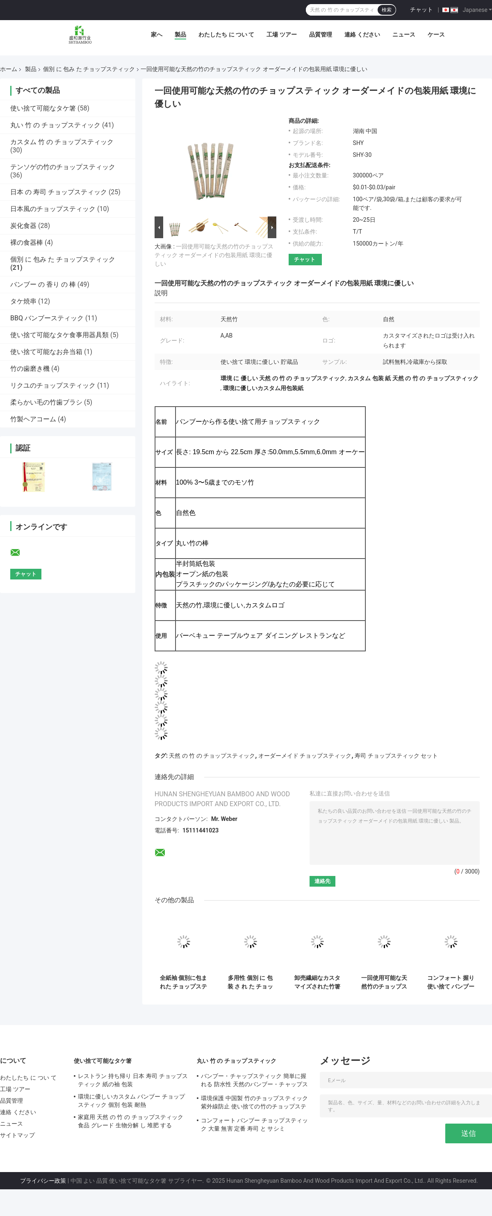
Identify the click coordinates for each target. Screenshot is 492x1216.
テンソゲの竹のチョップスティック (62, 167)
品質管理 (320, 34)
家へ (156, 34)
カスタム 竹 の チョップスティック (62, 142)
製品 (180, 34)
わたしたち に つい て (226, 34)
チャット (421, 9)
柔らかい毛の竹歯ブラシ (46, 402)
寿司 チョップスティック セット (396, 755)
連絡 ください (362, 34)
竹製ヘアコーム (33, 419)
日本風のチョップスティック (53, 209)
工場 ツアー (281, 34)
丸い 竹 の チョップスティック (55, 125)
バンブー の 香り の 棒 (43, 284)
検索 (387, 10)
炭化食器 (23, 226)
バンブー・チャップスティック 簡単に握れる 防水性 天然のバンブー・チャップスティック (254, 1081)
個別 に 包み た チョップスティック (89, 69)
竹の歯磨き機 (30, 368)
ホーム (8, 69)
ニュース (403, 34)
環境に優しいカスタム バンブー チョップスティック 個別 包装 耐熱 (131, 1100)
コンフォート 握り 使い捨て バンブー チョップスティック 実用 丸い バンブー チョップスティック (450, 982)
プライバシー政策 (43, 1180)
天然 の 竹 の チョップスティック (212, 755)
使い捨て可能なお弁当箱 (46, 352)
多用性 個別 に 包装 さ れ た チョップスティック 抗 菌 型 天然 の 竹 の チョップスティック (250, 982)
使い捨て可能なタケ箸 (43, 108)
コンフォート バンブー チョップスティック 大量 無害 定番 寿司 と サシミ (254, 1124)
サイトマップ (17, 1135)
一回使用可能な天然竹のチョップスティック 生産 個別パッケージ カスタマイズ (384, 982)
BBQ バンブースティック (47, 318)
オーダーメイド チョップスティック (304, 755)
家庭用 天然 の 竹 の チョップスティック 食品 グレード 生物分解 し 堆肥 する (131, 1121)
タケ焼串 (23, 301)
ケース (436, 34)
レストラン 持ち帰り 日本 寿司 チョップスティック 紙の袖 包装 (133, 1080)
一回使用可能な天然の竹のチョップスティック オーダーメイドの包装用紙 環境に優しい (214, 255)
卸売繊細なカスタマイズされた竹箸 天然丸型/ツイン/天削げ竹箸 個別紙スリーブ (317, 982)
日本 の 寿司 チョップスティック (58, 192)
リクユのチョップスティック (53, 385)
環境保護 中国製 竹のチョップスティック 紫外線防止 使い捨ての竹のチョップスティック (254, 1103)
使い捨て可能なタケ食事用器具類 (59, 335)
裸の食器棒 (26, 242)
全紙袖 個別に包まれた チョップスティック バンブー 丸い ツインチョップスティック (183, 982)
